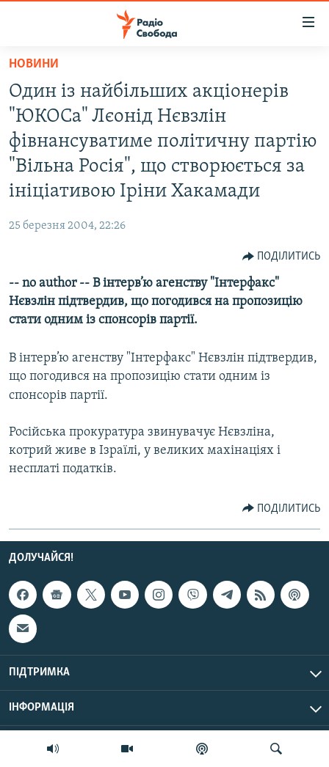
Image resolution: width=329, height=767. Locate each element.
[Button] (281, 257)
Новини (34, 64)
